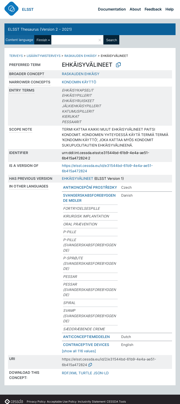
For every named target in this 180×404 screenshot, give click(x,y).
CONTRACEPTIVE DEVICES (86, 344)
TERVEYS (16, 56)
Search (111, 40)
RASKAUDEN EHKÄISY (80, 56)
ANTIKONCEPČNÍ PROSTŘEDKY (90, 187)
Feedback (153, 9)
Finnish (42, 40)
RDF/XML (69, 373)
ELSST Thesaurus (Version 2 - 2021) (40, 29)
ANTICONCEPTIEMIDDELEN (86, 336)
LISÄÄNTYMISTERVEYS (43, 56)
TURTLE (85, 373)
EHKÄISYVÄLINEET (77, 178)
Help (169, 9)
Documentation (112, 9)
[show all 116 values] (79, 351)
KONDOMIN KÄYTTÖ (79, 82)
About (135, 9)
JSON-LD (101, 373)
